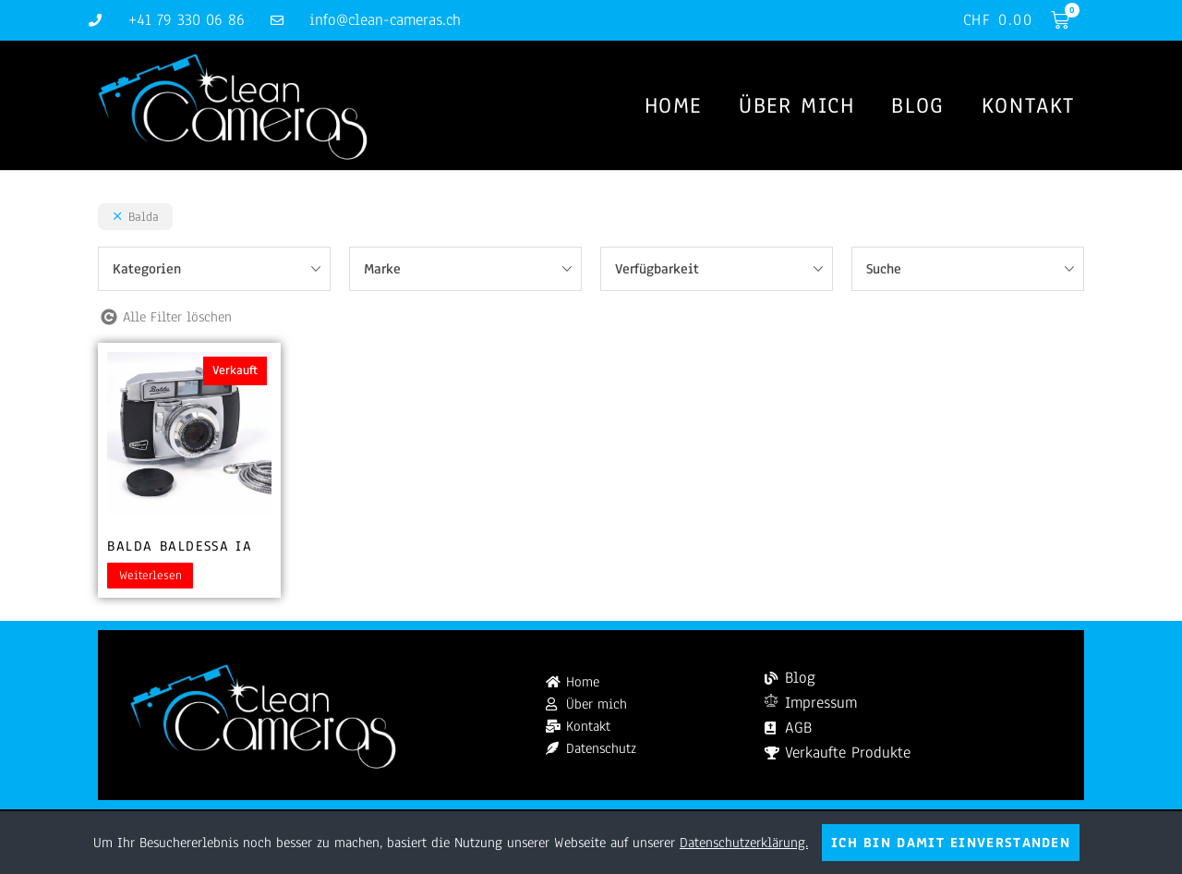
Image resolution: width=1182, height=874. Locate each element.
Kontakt (1028, 105)
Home (673, 105)
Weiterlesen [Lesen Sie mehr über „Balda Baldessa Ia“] (150, 575)
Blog (917, 105)
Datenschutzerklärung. (744, 842)
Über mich (796, 105)
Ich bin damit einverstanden (950, 842)
